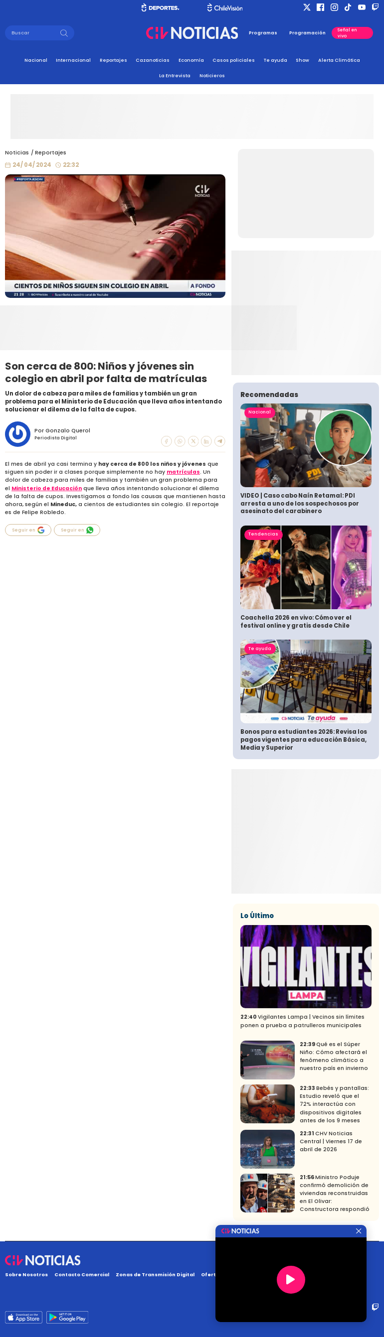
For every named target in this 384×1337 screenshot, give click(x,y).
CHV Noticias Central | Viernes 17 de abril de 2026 (331, 1141)
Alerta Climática (339, 60)
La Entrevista (175, 75)
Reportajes (113, 60)
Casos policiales (233, 60)
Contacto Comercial (81, 1274)
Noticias (17, 152)
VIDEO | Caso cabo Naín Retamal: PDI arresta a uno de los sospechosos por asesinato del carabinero (299, 503)
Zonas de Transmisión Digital (155, 1274)
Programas (263, 33)
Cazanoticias (153, 60)
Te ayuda (275, 60)
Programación (307, 33)
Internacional (73, 60)
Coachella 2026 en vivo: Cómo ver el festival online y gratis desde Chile (296, 622)
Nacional (35, 60)
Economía (191, 60)
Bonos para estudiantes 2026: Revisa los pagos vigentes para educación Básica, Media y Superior (303, 739)
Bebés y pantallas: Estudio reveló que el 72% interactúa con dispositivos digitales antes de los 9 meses (334, 1104)
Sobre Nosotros (26, 1274)
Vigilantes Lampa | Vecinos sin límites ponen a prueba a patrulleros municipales (302, 1021)
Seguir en (28, 530)
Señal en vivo (347, 33)
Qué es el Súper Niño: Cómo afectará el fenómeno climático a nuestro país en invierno (334, 1056)
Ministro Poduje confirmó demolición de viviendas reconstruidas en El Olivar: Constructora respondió (335, 1193)
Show (302, 60)
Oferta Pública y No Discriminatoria (248, 1274)
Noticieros (212, 75)
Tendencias (263, 534)
